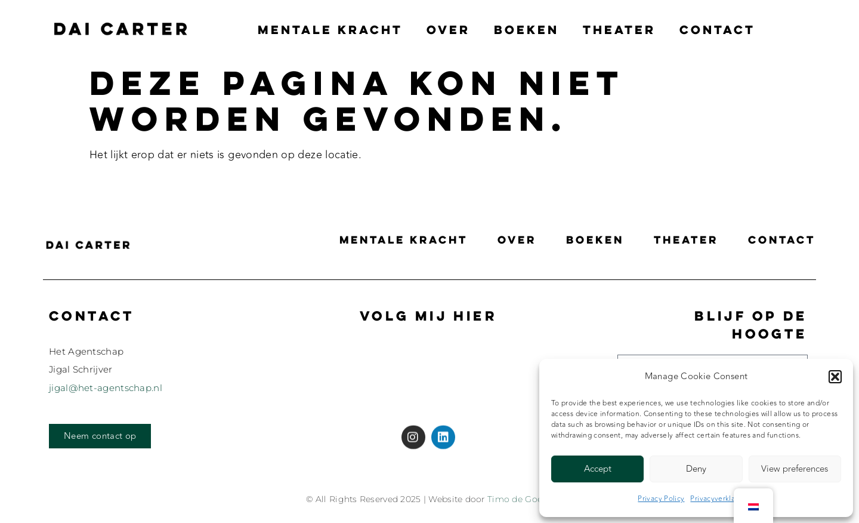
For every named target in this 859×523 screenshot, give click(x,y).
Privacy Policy (661, 498)
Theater (619, 29)
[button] (835, 377)
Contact (717, 29)
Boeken (526, 29)
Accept (597, 469)
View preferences (794, 469)
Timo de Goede (520, 499)
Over (448, 29)
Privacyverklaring (719, 498)
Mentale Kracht (330, 29)
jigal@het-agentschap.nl (105, 387)
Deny (696, 469)
